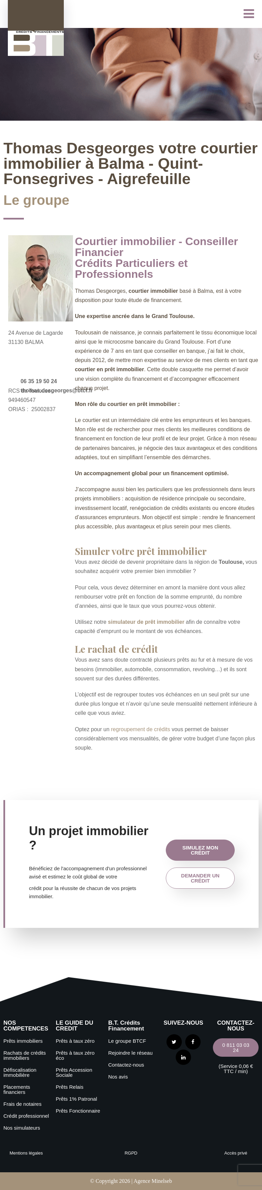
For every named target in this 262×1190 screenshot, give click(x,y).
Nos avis (118, 1077)
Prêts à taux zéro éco (75, 1055)
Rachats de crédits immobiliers (24, 1055)
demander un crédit (200, 878)
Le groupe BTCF (127, 1041)
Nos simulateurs (21, 1128)
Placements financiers (16, 1089)
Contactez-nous (126, 1065)
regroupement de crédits (140, 729)
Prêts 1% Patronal (76, 1099)
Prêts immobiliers (23, 1041)
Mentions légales (26, 1153)
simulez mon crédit (200, 850)
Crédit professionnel (26, 1116)
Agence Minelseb (152, 1181)
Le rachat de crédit (116, 649)
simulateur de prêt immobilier (146, 622)
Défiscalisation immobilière (20, 1072)
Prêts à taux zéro (75, 1041)
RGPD (131, 1153)
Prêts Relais (70, 1087)
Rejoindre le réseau (130, 1053)
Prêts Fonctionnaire (78, 1111)
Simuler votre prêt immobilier (141, 551)
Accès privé (235, 1153)
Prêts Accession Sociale (74, 1072)
